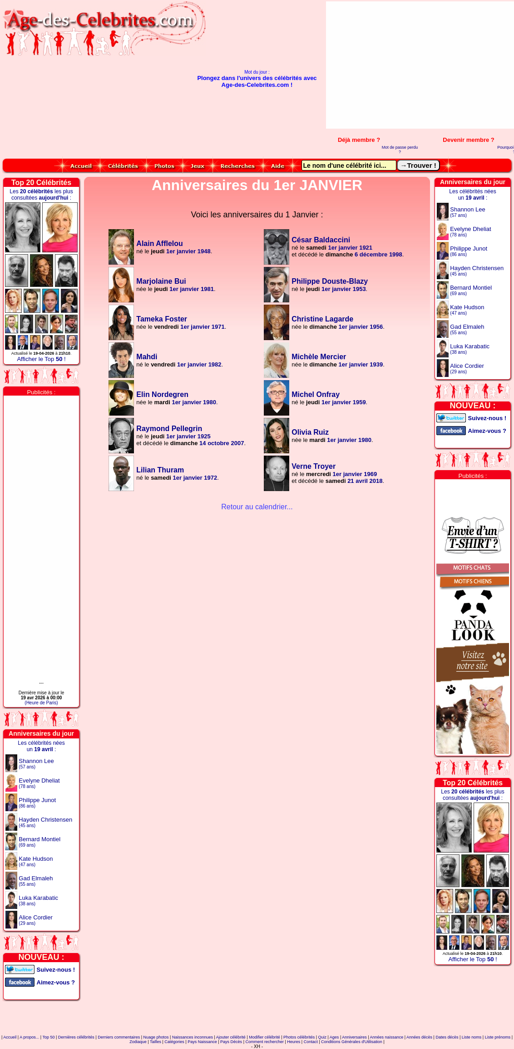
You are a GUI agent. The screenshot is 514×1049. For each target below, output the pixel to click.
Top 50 (48, 1037)
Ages (334, 1037)
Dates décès (446, 1037)
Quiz (322, 1037)
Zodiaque (138, 1041)
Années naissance (387, 1037)
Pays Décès (231, 1041)
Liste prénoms (498, 1037)
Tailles (155, 1041)
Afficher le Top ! (41, 359)
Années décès (419, 1037)
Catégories (174, 1041)
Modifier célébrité (264, 1037)
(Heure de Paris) (41, 702)
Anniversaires (354, 1037)
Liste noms (472, 1037)
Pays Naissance (202, 1041)
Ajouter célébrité (231, 1037)
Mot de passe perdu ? (400, 149)
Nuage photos (156, 1037)
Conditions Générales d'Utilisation (351, 1041)
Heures (293, 1041)
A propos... (29, 1037)
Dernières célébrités (76, 1037)
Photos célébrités (299, 1037)
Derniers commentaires (119, 1037)
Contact (311, 1041)
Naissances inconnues (192, 1037)
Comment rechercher (264, 1041)
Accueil (9, 1037)
